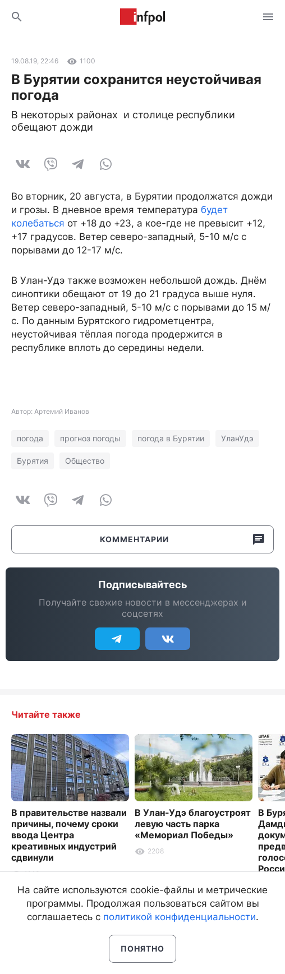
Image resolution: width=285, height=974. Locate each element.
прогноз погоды (90, 438)
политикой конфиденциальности (179, 916)
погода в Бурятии (170, 438)
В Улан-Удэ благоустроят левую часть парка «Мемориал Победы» (193, 824)
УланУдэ (237, 438)
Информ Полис (142, 17)
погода (30, 438)
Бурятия (32, 460)
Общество (84, 460)
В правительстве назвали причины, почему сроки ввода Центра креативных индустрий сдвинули (69, 835)
